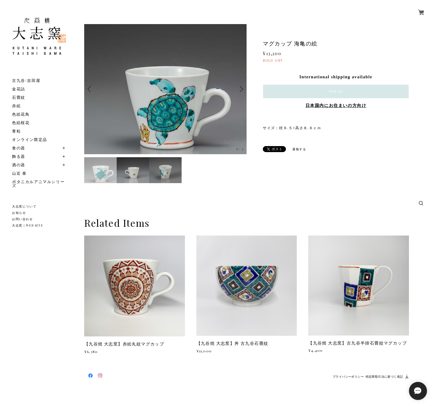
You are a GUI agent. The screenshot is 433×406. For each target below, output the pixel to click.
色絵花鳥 (20, 114)
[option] (165, 89)
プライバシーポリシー (348, 376)
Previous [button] (90, 89)
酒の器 (18, 165)
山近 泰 (19, 173)
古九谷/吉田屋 (26, 80)
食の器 (18, 148)
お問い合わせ (22, 219)
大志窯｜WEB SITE (27, 225)
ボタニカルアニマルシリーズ (38, 183)
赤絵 (16, 106)
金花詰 (18, 89)
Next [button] (241, 89)
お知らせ (19, 213)
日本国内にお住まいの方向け (336, 105)
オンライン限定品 (29, 139)
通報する (299, 149)
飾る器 (18, 156)
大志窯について (24, 206)
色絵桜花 (20, 122)
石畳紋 (18, 97)
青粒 (16, 131)
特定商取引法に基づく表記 (384, 376)
